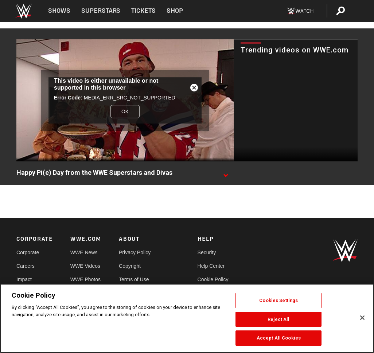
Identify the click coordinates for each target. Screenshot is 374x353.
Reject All (278, 319)
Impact (24, 279)
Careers (25, 266)
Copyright (130, 266)
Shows (59, 10)
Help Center (211, 266)
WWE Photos (85, 279)
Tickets (143, 10)
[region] (187, 318)
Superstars (101, 10)
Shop (175, 10)
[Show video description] (226, 173)
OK (125, 111)
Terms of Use (134, 279)
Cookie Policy (213, 279)
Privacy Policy (135, 252)
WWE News (84, 252)
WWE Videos (85, 266)
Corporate (27, 252)
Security (207, 252)
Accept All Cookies (279, 338)
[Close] (362, 318)
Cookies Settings (278, 300)
